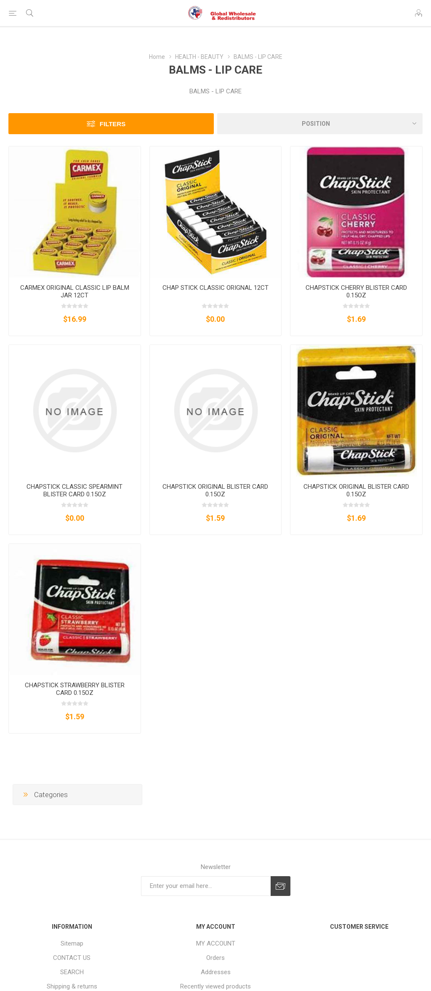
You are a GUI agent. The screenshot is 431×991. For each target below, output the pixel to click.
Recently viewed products (215, 986)
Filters (112, 123)
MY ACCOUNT (215, 943)
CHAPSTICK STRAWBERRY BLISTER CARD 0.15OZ (75, 689)
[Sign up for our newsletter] (206, 886)
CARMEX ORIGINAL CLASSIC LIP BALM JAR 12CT (74, 291)
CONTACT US (71, 958)
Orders (215, 958)
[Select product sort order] (320, 123)
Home (157, 56)
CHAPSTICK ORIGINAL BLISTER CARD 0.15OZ (215, 490)
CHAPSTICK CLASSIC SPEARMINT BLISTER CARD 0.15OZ (74, 490)
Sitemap (72, 943)
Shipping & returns (72, 986)
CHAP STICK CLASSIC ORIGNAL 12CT (215, 287)
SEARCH (72, 972)
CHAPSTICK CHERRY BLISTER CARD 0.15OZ (356, 291)
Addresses (216, 972)
